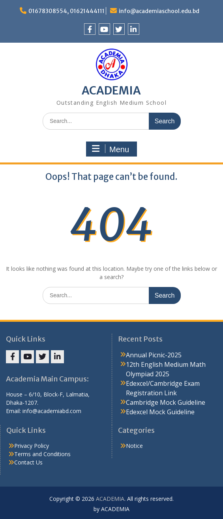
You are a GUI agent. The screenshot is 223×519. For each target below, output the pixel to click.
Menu (110, 149)
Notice (134, 445)
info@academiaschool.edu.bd (159, 11)
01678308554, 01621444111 (66, 11)
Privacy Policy (31, 445)
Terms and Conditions (42, 454)
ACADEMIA (111, 90)
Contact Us (28, 462)
